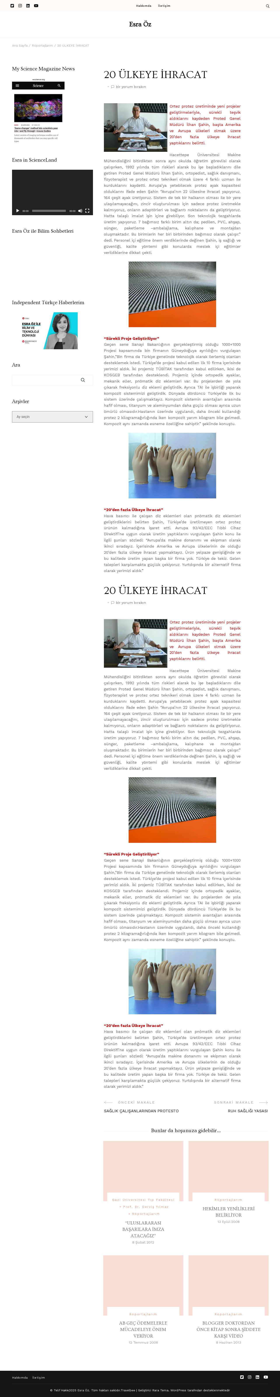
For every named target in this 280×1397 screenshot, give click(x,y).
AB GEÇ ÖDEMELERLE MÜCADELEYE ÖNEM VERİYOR (143, 1330)
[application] (52, 192)
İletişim (164, 5)
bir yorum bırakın (131, 87)
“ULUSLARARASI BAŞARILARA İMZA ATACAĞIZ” (143, 1229)
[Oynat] (18, 211)
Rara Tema (160, 1390)
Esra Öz (140, 24)
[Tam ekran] (87, 211)
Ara (16, 365)
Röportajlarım (146, 1213)
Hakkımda (143, 5)
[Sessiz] (80, 211)
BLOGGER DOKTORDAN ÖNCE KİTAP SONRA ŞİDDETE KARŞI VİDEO (229, 1330)
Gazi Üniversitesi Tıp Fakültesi (143, 1199)
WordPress (178, 1390)
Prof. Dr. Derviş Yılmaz (146, 1206)
